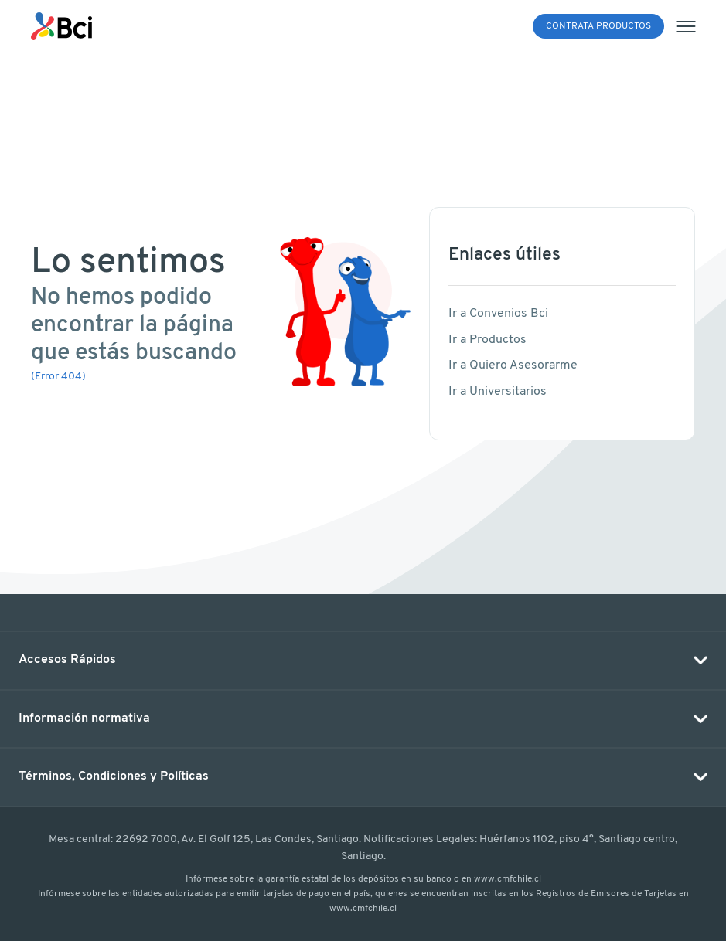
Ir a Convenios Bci (498, 313)
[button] (363, 660)
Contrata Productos (598, 26)
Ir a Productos (487, 340)
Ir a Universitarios (497, 392)
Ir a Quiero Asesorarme (513, 365)
